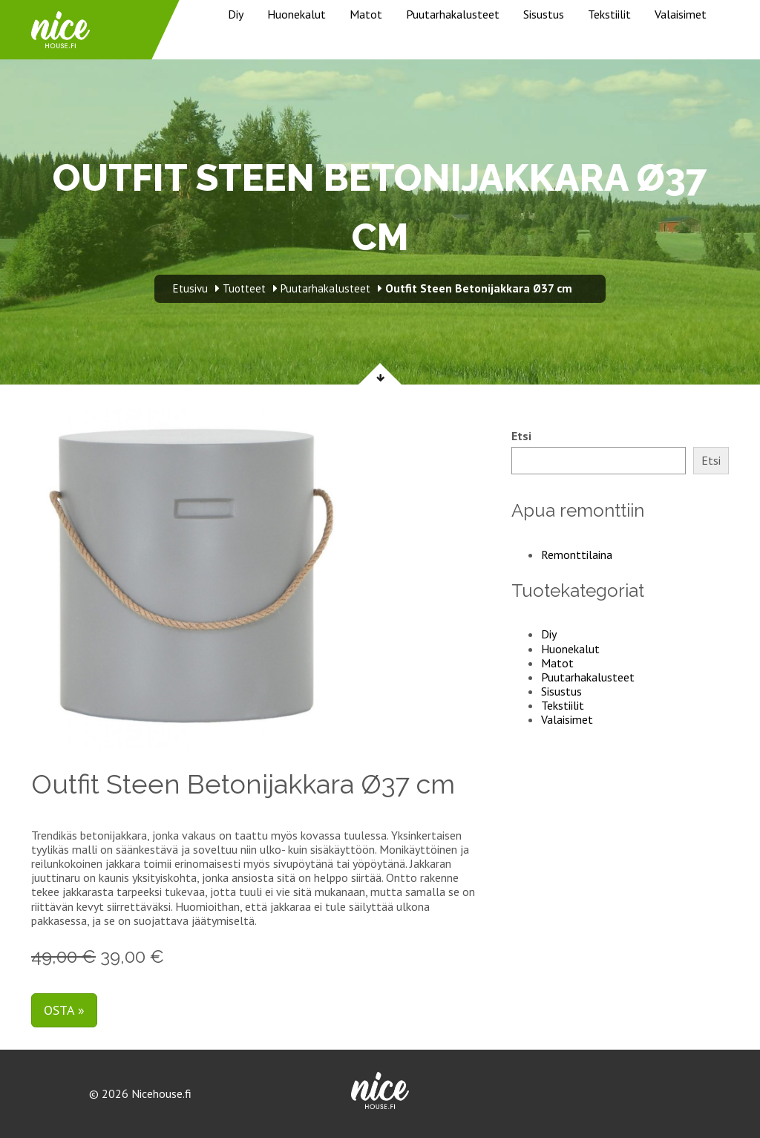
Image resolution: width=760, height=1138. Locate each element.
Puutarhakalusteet (452, 14)
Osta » (64, 1009)
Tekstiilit (609, 14)
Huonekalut (296, 14)
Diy (235, 14)
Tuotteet (244, 288)
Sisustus (543, 14)
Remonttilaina (576, 554)
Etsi (521, 436)
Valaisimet (681, 14)
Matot (366, 14)
